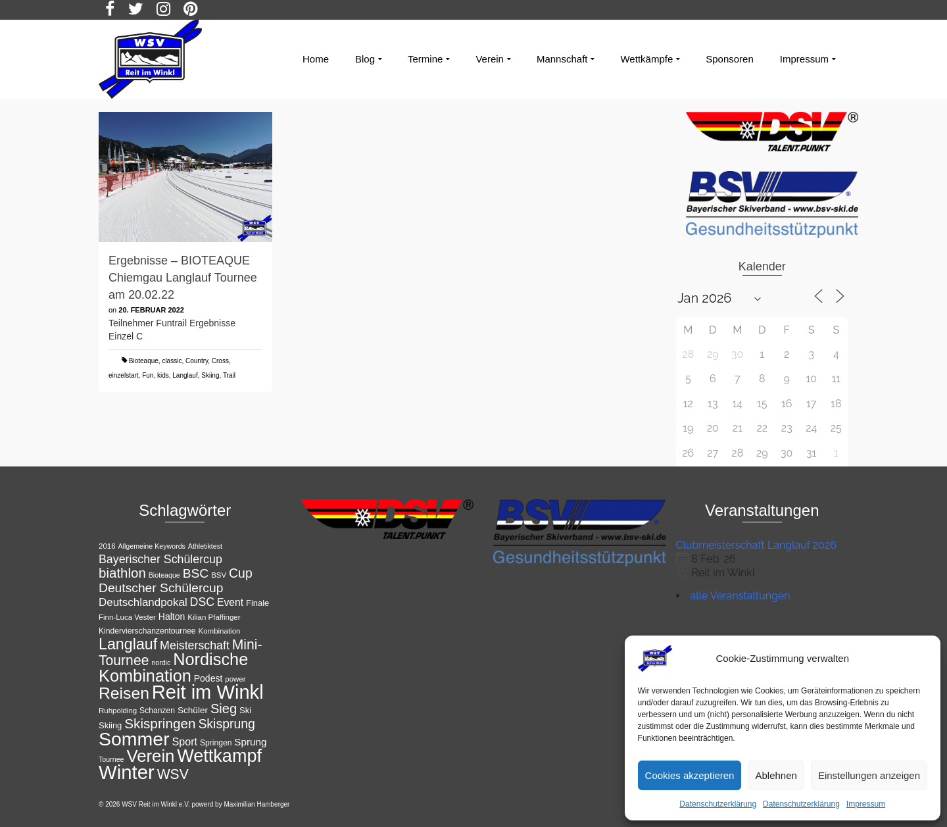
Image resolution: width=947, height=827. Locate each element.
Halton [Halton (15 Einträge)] (171, 616)
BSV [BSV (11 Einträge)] (218, 575)
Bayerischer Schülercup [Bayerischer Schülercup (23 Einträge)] (160, 559)
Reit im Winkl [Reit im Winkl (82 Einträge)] (208, 692)
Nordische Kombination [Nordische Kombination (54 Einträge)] (173, 667)
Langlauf (184, 375)
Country (196, 360)
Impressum (865, 804)
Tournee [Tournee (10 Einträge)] (111, 759)
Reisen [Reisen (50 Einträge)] (124, 693)
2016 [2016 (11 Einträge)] (107, 546)
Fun (147, 375)
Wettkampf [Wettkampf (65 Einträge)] (219, 756)
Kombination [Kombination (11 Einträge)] (220, 631)
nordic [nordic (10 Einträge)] (160, 662)
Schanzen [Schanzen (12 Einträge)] (157, 710)
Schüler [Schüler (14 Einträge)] (193, 710)
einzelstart (124, 375)
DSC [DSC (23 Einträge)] (202, 602)
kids (163, 375)
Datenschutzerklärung (717, 804)
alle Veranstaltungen (740, 595)
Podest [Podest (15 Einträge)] (208, 678)
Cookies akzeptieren (690, 775)
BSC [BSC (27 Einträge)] (196, 573)
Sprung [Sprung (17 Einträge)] (250, 741)
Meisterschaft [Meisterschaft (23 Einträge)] (195, 645)
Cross (220, 360)
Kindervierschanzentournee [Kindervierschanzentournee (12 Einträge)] (147, 631)
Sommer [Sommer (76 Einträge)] (134, 738)
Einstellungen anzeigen (869, 775)
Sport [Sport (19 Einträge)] (185, 741)
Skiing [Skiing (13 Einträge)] (110, 725)
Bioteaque (143, 360)
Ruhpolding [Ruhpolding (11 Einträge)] (118, 710)
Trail (229, 375)
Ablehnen (775, 775)
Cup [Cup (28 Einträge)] (241, 573)
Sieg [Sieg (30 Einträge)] (223, 708)
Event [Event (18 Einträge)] (230, 602)
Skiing (210, 375)
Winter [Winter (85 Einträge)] (127, 772)
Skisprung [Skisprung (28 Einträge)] (226, 723)
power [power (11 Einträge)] (235, 679)
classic (172, 360)
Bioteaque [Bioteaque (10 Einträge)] (164, 575)
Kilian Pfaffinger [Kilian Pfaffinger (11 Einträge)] (213, 617)
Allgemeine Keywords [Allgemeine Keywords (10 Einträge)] (151, 546)
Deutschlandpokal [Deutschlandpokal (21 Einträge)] (143, 602)
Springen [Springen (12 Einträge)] (216, 742)
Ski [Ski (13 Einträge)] (245, 710)
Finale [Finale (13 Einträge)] (257, 603)
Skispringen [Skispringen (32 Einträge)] (159, 723)
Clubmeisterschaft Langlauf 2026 (756, 545)
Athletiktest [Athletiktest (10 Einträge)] (205, 546)
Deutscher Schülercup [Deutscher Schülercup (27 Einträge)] (161, 588)
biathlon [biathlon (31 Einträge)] (122, 572)
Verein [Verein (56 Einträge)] (150, 756)
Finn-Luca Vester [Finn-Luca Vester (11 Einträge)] (127, 617)
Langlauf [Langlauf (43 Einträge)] (128, 644)
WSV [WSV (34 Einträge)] (173, 774)
